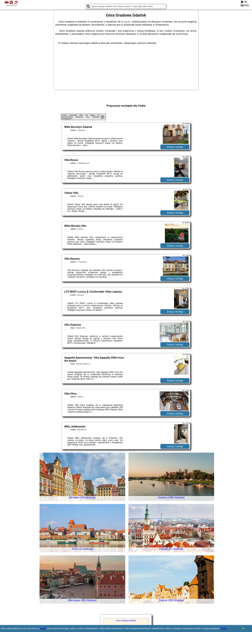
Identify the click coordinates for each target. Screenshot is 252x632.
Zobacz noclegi (175, 146)
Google (43, 628)
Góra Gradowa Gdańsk (126, 620)
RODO (224, 628)
